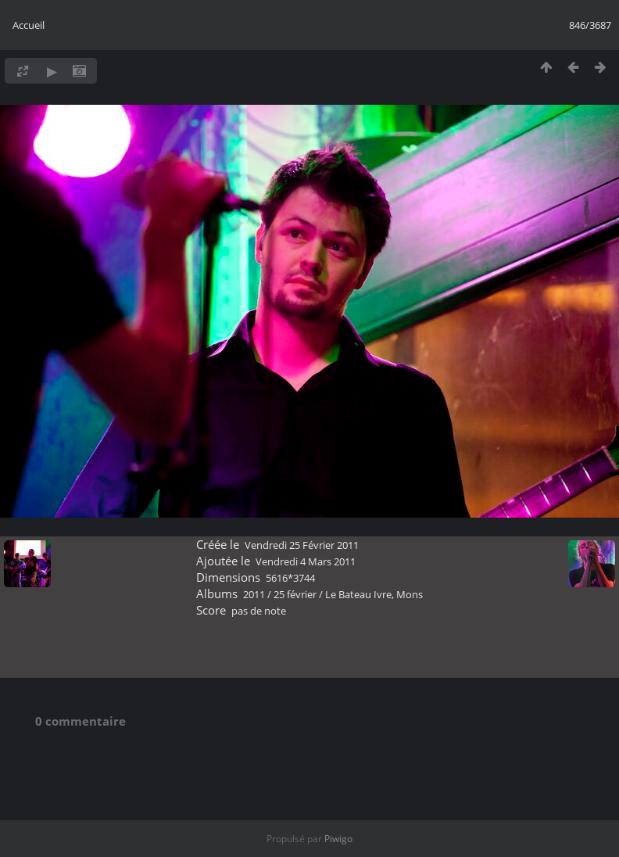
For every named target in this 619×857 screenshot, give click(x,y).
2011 (254, 594)
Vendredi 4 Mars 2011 (306, 561)
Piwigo (338, 838)
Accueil (29, 25)
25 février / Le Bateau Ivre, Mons (348, 594)
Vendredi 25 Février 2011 (302, 545)
